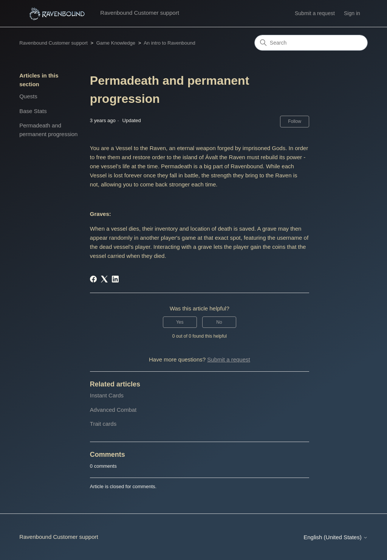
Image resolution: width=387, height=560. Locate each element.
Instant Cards (107, 395)
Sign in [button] (352, 13)
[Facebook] (93, 279)
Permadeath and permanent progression (48, 129)
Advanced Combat (113, 409)
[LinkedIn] (115, 279)
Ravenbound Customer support (53, 43)
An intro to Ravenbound (169, 43)
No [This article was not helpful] (219, 322)
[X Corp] (104, 279)
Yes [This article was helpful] (180, 322)
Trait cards (103, 423)
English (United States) (335, 537)
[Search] (311, 42)
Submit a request (315, 13)
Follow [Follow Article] (294, 121)
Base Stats (33, 111)
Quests (28, 96)
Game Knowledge (115, 43)
